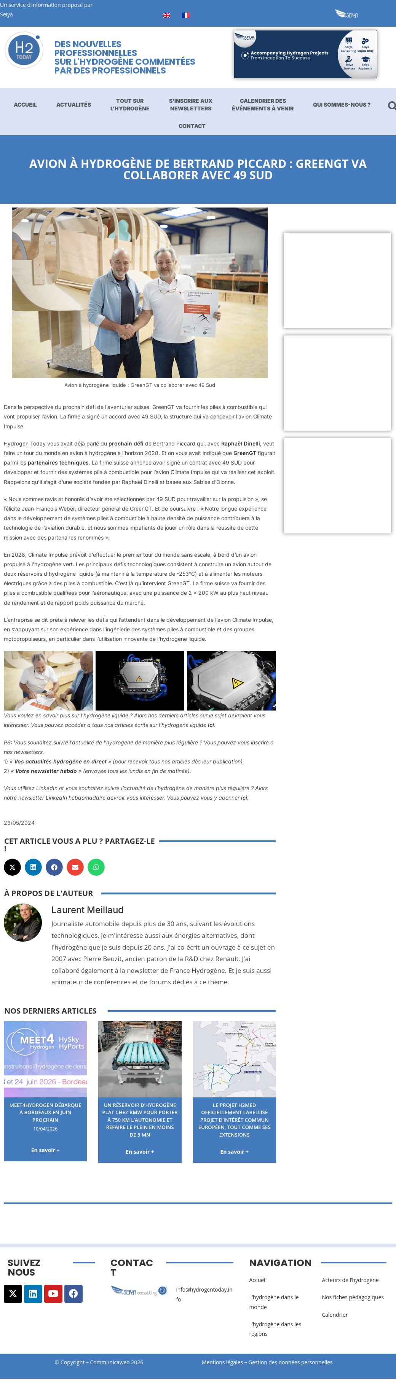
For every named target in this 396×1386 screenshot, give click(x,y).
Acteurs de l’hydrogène (350, 1288)
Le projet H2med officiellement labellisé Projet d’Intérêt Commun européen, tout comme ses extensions (234, 1119)
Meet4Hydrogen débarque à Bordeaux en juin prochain (45, 1112)
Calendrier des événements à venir (263, 104)
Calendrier (335, 1322)
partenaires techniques (58, 462)
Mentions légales (223, 1370)
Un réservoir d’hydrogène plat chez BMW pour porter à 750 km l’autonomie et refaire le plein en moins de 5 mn (140, 1123)
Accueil (25, 104)
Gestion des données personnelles (294, 1370)
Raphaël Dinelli (240, 443)
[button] (12, 867)
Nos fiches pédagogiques (353, 1305)
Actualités (73, 104)
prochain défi (126, 443)
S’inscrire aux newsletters (190, 104)
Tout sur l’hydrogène (130, 104)
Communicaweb (110, 1370)
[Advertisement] (337, 280)
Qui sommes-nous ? (341, 104)
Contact (192, 126)
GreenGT (244, 453)
